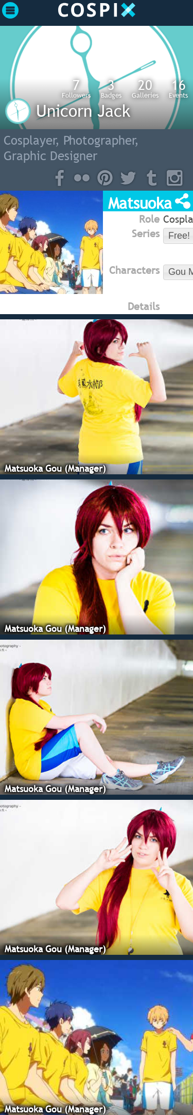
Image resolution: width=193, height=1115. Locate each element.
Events (178, 88)
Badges (111, 88)
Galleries (145, 88)
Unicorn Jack (83, 110)
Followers (76, 88)
